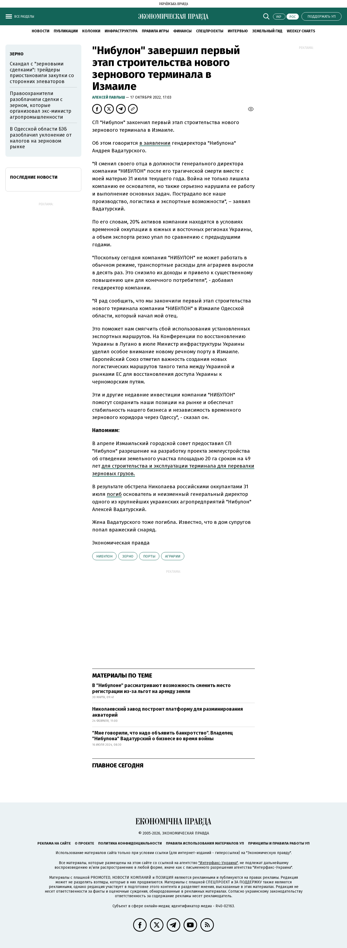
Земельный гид (267, 31)
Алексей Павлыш (109, 97)
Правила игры (155, 31)
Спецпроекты (209, 31)
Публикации (66, 31)
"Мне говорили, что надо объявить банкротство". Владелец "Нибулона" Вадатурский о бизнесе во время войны (162, 736)
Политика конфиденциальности (130, 843)
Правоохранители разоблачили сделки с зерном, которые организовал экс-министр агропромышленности (40, 105)
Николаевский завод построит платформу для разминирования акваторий (167, 712)
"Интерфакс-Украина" (218, 863)
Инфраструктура (121, 31)
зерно (127, 556)
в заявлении (155, 143)
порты (149, 556)
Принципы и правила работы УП (279, 843)
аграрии (172, 556)
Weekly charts (301, 31)
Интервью (238, 31)
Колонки (91, 31)
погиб (114, 494)
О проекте (84, 843)
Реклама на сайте (54, 843)
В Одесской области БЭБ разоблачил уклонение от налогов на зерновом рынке (41, 138)
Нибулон (104, 556)
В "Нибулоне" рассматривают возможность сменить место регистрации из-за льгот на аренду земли (161, 688)
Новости (40, 31)
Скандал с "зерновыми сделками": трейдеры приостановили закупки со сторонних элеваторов (42, 72)
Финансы (182, 31)
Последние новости (33, 177)
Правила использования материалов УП (205, 843)
